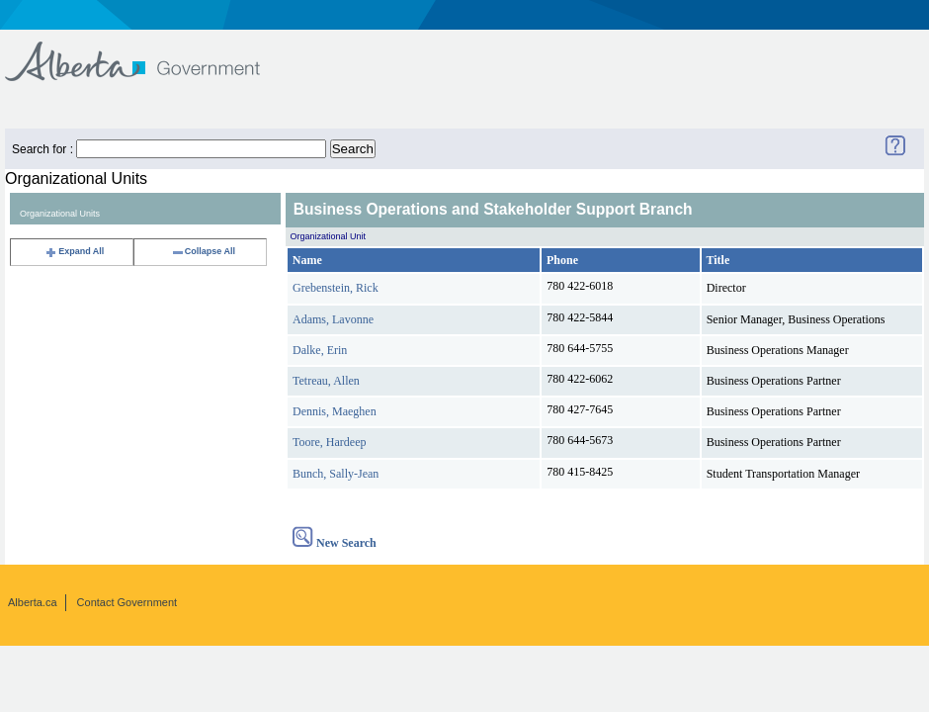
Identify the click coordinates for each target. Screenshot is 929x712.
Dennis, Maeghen (335, 411)
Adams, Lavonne (333, 319)
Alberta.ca (32, 602)
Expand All (74, 251)
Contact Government (127, 602)
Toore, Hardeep (329, 442)
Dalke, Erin (320, 350)
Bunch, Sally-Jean (336, 474)
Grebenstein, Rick (336, 288)
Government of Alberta (148, 52)
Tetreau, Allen (326, 381)
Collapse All (203, 251)
